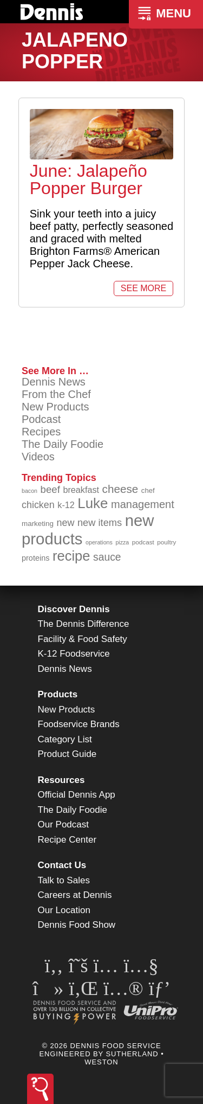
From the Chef (56, 394)
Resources (61, 780)
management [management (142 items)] (142, 504)
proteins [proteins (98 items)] (35, 558)
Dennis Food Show (77, 925)
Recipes (41, 432)
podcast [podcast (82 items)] (143, 541)
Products (58, 694)
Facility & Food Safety (82, 639)
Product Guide (67, 754)
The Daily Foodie (62, 444)
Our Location (64, 910)
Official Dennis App (76, 795)
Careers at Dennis (75, 895)
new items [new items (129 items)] (99, 522)
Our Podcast (63, 824)
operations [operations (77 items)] (99, 542)
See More (143, 288)
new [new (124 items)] (66, 522)
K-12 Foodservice (74, 654)
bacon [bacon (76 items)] (29, 490)
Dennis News (54, 382)
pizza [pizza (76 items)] (122, 542)
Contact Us (62, 865)
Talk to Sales (64, 880)
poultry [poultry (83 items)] (166, 541)
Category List (65, 739)
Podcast (41, 419)
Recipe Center (67, 840)
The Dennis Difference (83, 624)
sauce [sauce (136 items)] (107, 557)
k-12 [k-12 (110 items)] (66, 505)
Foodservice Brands (79, 724)
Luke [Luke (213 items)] (92, 503)
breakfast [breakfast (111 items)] (81, 490)
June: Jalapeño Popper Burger (88, 179)
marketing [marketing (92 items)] (38, 523)
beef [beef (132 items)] (50, 489)
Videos (38, 457)
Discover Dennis (74, 609)
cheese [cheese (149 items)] (120, 489)
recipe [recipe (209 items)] (71, 555)
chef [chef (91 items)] (148, 490)
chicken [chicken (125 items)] (38, 504)
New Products (55, 407)
